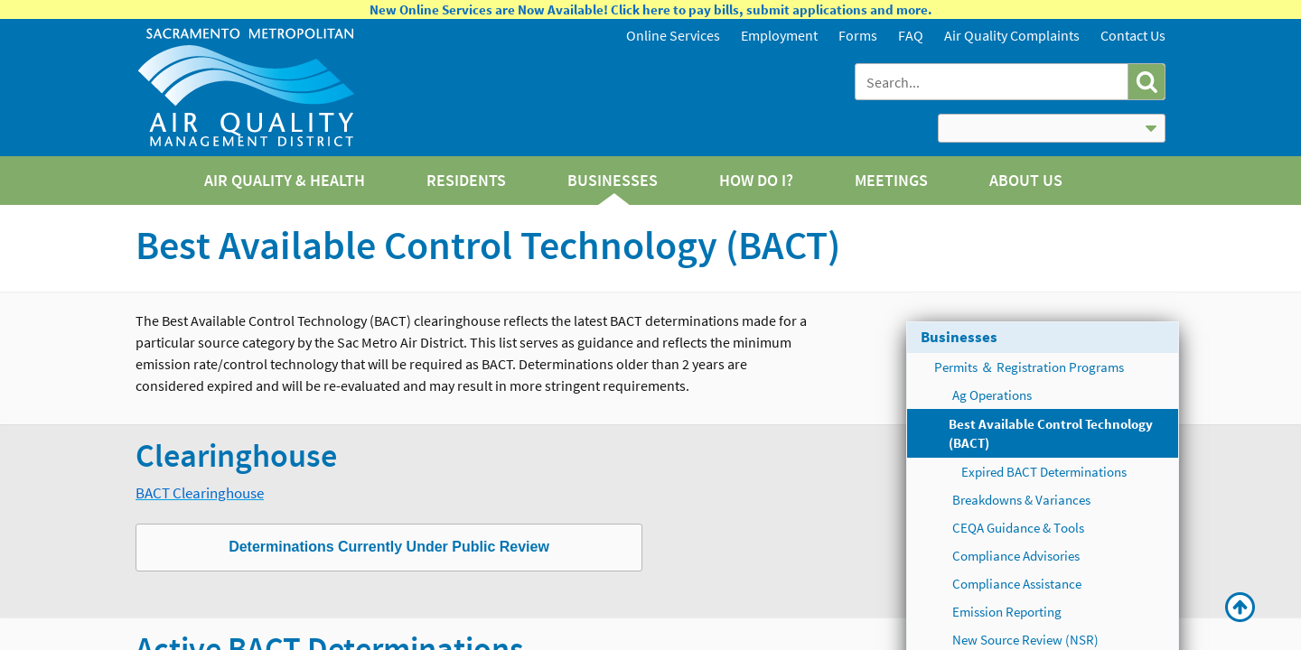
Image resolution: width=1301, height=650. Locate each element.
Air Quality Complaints (1012, 35)
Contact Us (1132, 35)
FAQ (910, 35)
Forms (857, 35)
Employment (779, 35)
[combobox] (993, 82)
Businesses (959, 337)
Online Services (673, 35)
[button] (1146, 81)
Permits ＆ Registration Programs (1029, 367)
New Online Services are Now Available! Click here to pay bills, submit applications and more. (651, 9)
